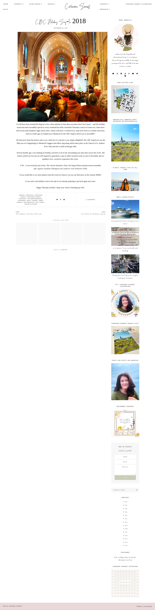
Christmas (30, 195)
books (51, 4)
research (104, 9)
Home (5, 4)
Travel (41, 202)
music (29, 200)
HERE (98, 175)
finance (103, 4)
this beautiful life (31, 202)
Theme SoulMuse (144, 606)
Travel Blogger (30, 204)
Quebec (35, 200)
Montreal (22, 200)
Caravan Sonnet (77, 7)
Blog (5, 9)
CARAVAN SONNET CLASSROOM (139, 4)
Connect (18, 4)
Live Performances (34, 198)
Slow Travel (35, 4)
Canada (22, 195)
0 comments (90, 199)
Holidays (22, 198)
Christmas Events (34, 197)
